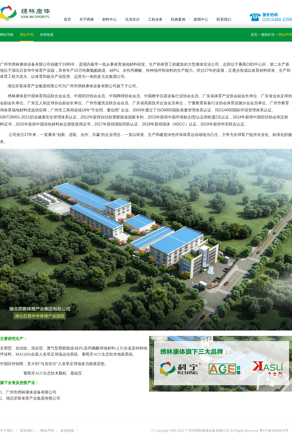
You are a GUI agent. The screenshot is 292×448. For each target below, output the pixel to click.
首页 (67, 19)
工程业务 (155, 19)
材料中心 (109, 19)
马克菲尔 (132, 19)
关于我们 (7, 430)
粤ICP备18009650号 (274, 430)
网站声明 (27, 34)
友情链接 (47, 34)
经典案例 (178, 19)
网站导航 (7, 34)
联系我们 (224, 19)
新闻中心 (201, 19)
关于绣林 (86, 19)
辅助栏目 (268, 34)
